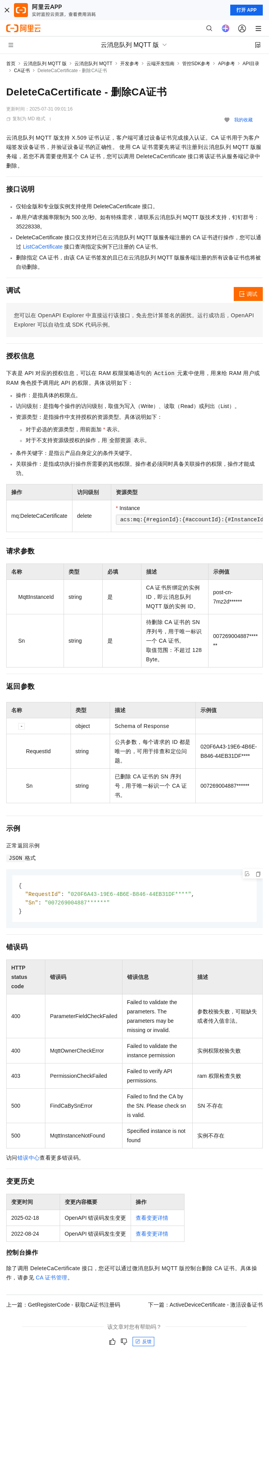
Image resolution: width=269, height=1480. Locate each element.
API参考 (226, 63)
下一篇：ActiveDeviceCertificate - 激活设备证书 (205, 1306)
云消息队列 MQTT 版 (45, 63)
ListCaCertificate (43, 247)
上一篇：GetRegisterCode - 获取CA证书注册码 (63, 1306)
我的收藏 (243, 120)
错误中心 (28, 1159)
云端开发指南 (160, 63)
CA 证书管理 (51, 1279)
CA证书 (22, 70)
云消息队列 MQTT (93, 63)
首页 (11, 63)
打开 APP (246, 10)
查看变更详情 (152, 1219)
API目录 (251, 63)
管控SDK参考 (196, 63)
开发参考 (129, 63)
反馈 (143, 1343)
